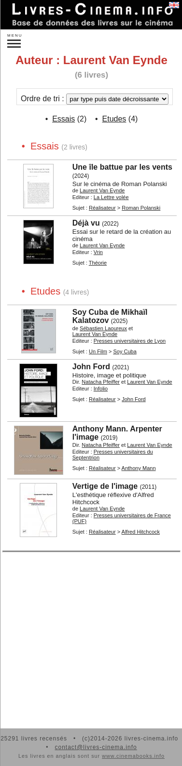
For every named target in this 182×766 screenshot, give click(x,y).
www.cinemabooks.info (133, 756)
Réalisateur (102, 208)
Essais (63, 119)
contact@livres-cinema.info (96, 747)
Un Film (98, 351)
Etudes (114, 119)
